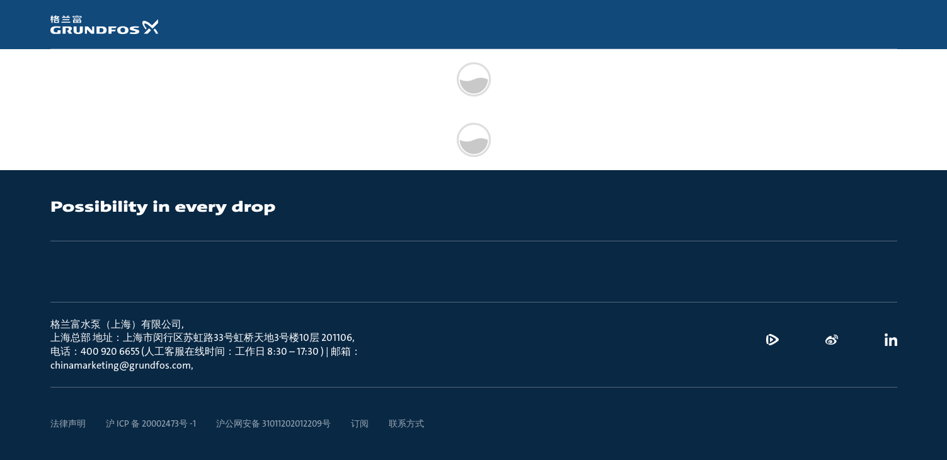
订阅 (360, 423)
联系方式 (406, 423)
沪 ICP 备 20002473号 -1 (151, 423)
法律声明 (68, 423)
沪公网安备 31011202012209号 (273, 423)
